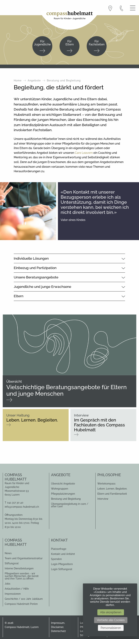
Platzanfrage (58, 548)
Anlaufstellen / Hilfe (17, 588)
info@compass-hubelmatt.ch (22, 506)
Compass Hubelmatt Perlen (21, 603)
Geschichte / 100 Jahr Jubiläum (24, 598)
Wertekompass (106, 483)
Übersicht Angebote (63, 483)
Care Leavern (84, 153)
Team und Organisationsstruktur (24, 558)
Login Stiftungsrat (61, 569)
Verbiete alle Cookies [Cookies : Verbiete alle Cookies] (111, 620)
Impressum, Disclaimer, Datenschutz (58, 626)
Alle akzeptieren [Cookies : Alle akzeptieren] (110, 612)
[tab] (69, 258)
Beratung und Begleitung (66, 498)
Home (18, 80)
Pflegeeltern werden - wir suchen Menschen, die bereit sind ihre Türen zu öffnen (22, 576)
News (8, 553)
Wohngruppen (59, 488)
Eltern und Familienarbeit (112, 493)
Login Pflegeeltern (62, 564)
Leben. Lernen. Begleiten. (112, 488)
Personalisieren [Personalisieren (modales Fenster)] (111, 628)
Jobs (7, 583)
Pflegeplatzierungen (63, 493)
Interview (102, 498)
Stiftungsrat (12, 563)
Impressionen (13, 593)
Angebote (34, 80)
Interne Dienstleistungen (19, 568)
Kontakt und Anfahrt (63, 554)
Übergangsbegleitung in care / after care (69, 505)
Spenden (56, 559)
